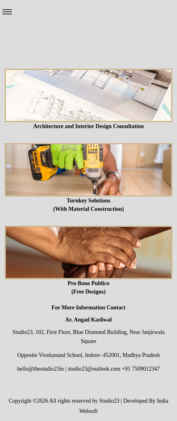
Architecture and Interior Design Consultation (88, 126)
